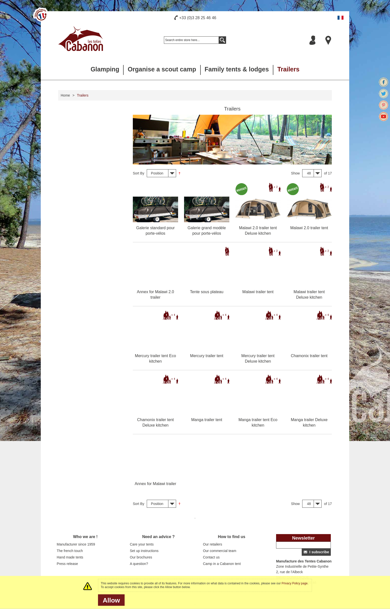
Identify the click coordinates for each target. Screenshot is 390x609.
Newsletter (303, 538)
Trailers (288, 69)
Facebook (384, 82)
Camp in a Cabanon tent (222, 564)
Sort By (138, 173)
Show (295, 173)
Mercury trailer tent (206, 356)
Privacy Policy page (295, 583)
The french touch (70, 551)
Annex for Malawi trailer (155, 484)
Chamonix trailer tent (309, 356)
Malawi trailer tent (257, 292)
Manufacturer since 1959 (76, 544)
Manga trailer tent (206, 420)
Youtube (384, 116)
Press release (67, 564)
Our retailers (212, 544)
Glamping (105, 69)
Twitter (384, 94)
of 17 (328, 173)
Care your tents (142, 544)
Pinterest (384, 105)
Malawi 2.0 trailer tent (309, 228)
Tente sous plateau (206, 292)
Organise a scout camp (162, 69)
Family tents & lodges (237, 69)
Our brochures (141, 557)
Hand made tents (70, 557)
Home (65, 95)
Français (340, 17)
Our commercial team (219, 551)
